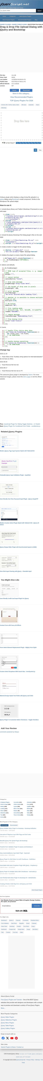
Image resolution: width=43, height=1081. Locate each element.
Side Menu (35, 929)
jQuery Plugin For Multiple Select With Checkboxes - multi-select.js (18, 871)
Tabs (2, 932)
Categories (13, 16)
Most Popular (4, 825)
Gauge (28, 929)
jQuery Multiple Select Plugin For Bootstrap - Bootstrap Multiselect (18, 828)
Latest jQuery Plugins (25, 16)
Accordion (16, 802)
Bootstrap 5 (4, 920)
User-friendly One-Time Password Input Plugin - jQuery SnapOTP (19, 499)
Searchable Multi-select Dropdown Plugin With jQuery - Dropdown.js (18, 865)
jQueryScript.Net (20, 1059)
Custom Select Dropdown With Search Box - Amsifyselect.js (17, 671)
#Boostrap (3, 107)
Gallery (2, 806)
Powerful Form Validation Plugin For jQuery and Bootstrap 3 (16, 847)
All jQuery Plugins (5, 802)
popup (2, 199)
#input (37, 104)
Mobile (28, 808)
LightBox (29, 806)
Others (2, 810)
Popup (33, 926)
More (2, 1008)
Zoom (1, 817)
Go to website (15, 83)
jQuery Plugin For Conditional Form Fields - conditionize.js (22, 426)
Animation (29, 802)
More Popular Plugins (37, 890)
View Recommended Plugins (21, 97)
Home (4, 16)
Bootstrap (15, 199)
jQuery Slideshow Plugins (9, 1020)
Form (28, 804)
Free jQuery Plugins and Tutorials (21, 3)
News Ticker (4, 926)
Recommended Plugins (24, 20)
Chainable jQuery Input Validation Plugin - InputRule (15, 475)
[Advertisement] (19, 52)
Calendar (34, 923)
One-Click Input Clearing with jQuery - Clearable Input (15, 571)
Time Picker (26, 926)
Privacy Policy (30, 1059)
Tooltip (28, 815)
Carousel (18, 920)
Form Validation (5, 923)
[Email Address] (16, 906)
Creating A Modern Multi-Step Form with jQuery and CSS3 (16, 884)
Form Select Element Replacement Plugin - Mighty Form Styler (18, 647)
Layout (15, 806)
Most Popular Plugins (9, 20)
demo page (26, 377)
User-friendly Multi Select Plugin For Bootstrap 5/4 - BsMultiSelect (18, 877)
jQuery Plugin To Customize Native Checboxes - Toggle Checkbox (19, 719)
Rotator (15, 810)
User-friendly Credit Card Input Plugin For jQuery (14, 598)
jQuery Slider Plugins (7, 1017)
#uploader (31, 104)
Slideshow (3, 812)
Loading (2, 808)
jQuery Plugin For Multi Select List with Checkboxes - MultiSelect (17, 859)
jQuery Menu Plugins (7, 1023)
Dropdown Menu (35, 920)
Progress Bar (12, 929)
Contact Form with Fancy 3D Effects (10, 625)
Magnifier (21, 923)
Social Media (17, 812)
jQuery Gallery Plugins (8, 1028)
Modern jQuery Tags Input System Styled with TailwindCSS (17, 451)
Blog (36, 20)
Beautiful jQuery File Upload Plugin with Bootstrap (13, 840)
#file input (24, 104)
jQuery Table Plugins (7, 1025)
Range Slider (21, 929)
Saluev (30, 374)
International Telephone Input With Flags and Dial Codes (15, 834)
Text (1, 815)
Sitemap (37, 1059)
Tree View (15, 932)
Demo (14, 90)
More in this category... (21, 93)
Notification (4, 929)
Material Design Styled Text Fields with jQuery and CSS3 (16, 695)
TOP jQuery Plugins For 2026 (21, 101)
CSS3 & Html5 (17, 804)
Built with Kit (21, 910)
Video (21, 932)
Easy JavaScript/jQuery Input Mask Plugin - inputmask (15, 853)
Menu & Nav (17, 808)
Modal (27, 923)
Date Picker (14, 923)
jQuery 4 (11, 920)
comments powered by (9, 732)
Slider (28, 810)
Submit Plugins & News (8, 1047)
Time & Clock (17, 815)
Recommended (13, 825)
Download (26, 90)
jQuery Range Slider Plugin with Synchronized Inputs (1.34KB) (18, 547)
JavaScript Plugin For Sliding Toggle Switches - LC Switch (22, 424)
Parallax (19, 926)
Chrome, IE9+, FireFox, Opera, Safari (10, 104)
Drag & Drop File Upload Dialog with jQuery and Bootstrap (21, 28)
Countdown (25, 920)
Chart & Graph (4, 804)
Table (28, 812)
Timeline (8, 932)
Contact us (20, 1047)
